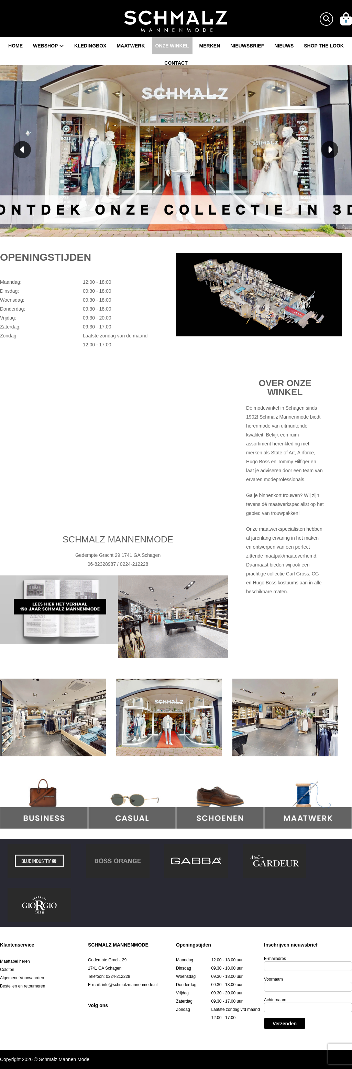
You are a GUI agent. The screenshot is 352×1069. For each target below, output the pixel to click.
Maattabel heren (15, 961)
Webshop (48, 45)
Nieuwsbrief (247, 45)
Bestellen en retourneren (22, 986)
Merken (209, 45)
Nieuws (284, 45)
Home (15, 45)
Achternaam (275, 999)
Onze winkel (172, 45)
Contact (175, 63)
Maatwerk (131, 45)
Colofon (7, 969)
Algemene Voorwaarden (22, 977)
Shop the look (324, 45)
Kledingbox (90, 45)
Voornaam (273, 979)
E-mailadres (275, 958)
